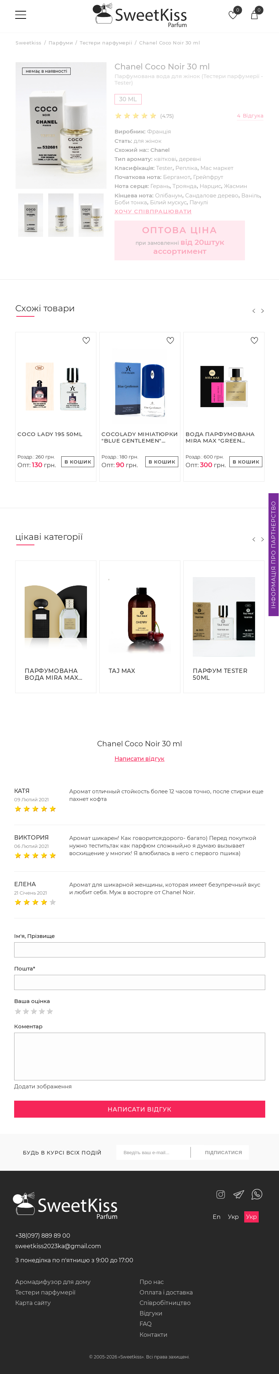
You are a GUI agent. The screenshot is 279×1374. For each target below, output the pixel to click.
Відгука (250, 116)
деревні (190, 158)
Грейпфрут (208, 177)
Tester (164, 168)
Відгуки (151, 1313)
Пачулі (199, 202)
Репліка (186, 168)
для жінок (148, 140)
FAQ (145, 1323)
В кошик (77, 462)
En (217, 1216)
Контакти (153, 1334)
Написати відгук (139, 758)
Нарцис (210, 186)
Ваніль (250, 195)
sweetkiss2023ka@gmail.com (58, 1246)
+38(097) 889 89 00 (42, 1235)
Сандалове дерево (211, 195)
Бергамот (176, 177)
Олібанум (168, 195)
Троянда (184, 186)
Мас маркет (216, 168)
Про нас (152, 1282)
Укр (233, 1216)
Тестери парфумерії (45, 1292)
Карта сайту (33, 1303)
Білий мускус (168, 202)
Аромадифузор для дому (53, 1282)
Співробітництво (165, 1303)
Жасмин (235, 186)
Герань (160, 186)
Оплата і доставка (166, 1292)
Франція (159, 131)
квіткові (165, 158)
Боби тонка (130, 202)
